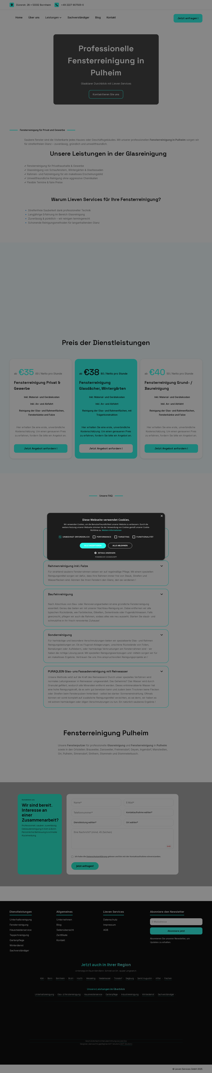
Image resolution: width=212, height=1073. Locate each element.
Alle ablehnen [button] (120, 545)
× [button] (161, 516)
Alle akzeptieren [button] (93, 545)
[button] (106, 552)
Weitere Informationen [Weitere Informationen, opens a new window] (112, 530)
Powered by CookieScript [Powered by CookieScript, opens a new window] (106, 557)
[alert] (106, 536)
